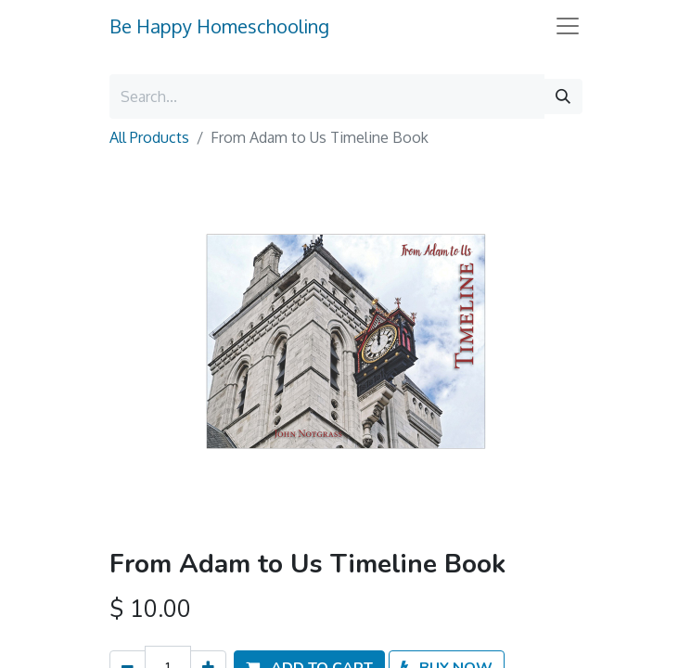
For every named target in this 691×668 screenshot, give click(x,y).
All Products (149, 137)
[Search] (563, 96)
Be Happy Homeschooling (219, 26)
